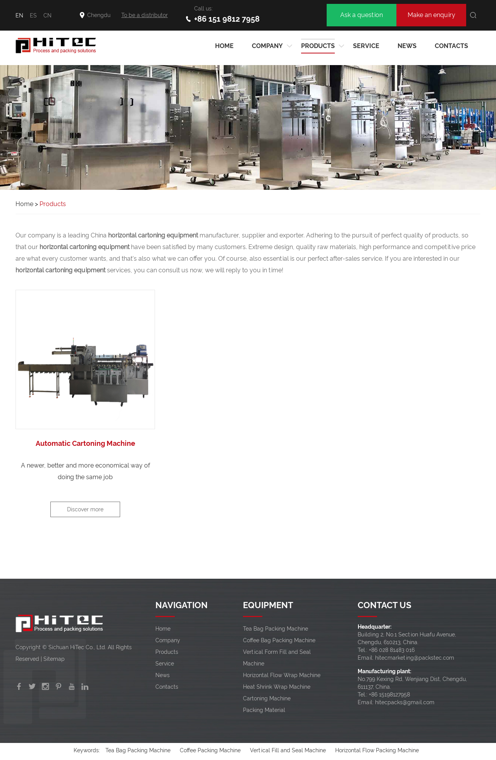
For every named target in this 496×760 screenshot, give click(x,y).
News (407, 46)
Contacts (451, 46)
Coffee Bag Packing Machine (279, 640)
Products (318, 46)
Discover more (85, 509)
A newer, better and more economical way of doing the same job (85, 471)
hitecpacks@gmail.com (404, 702)
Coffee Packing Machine (210, 750)
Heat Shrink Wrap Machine (276, 687)
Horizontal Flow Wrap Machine (281, 675)
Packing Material (264, 710)
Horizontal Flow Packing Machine (377, 750)
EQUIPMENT (268, 605)
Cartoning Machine (267, 698)
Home (24, 204)
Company (267, 46)
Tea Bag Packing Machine (275, 629)
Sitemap (54, 659)
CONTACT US (384, 605)
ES (33, 15)
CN (47, 15)
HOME (224, 46)
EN (19, 15)
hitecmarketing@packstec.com (414, 658)
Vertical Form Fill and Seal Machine (277, 658)
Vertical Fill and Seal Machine (288, 750)
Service (366, 46)
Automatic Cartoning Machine (85, 443)
